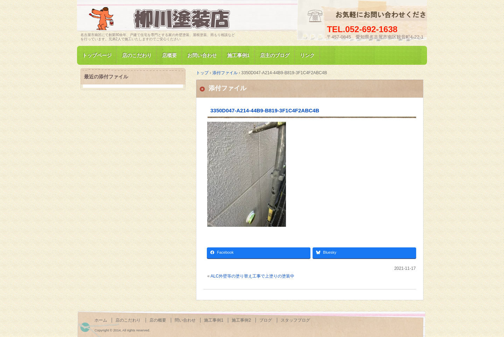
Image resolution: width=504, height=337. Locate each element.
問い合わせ (185, 320)
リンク (307, 55)
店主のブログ (274, 55)
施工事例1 (238, 55)
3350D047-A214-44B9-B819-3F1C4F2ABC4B (264, 110)
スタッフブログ (295, 320)
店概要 (169, 55)
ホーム (100, 320)
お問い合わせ (202, 55)
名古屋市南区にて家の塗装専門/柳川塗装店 (160, 19)
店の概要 (157, 320)
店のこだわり (137, 55)
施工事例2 (241, 320)
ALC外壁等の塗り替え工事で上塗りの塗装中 (252, 276)
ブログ (265, 320)
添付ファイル (227, 88)
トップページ (97, 55)
